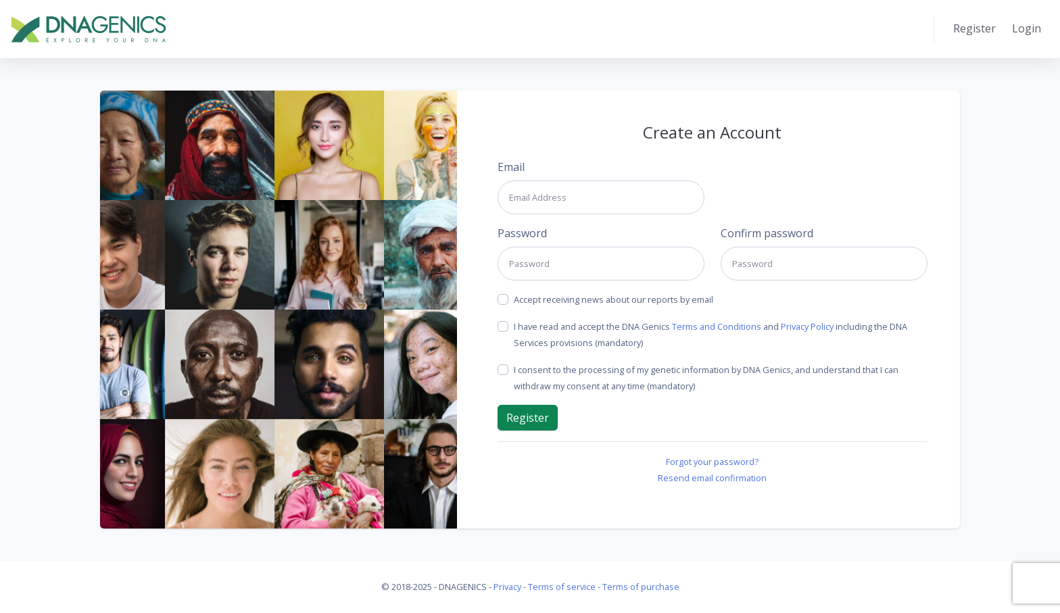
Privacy (507, 587)
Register (974, 28)
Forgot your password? (712, 462)
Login (1026, 28)
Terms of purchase (640, 587)
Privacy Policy (807, 326)
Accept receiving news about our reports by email (613, 299)
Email (511, 167)
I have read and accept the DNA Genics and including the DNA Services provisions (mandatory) (710, 334)
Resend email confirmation (712, 478)
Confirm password (767, 233)
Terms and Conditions (716, 326)
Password (522, 233)
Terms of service (562, 587)
